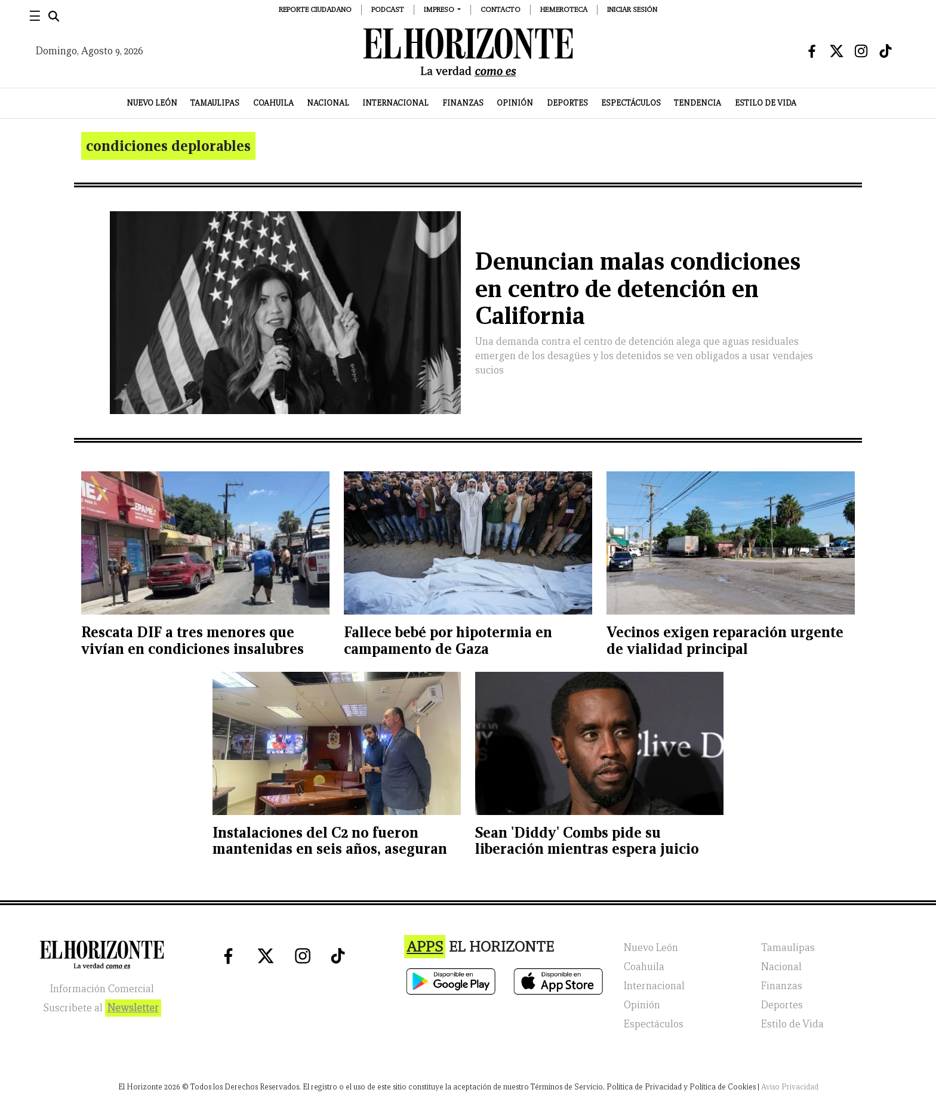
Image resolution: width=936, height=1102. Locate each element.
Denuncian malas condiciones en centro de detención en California (637, 288)
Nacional (328, 102)
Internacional (395, 102)
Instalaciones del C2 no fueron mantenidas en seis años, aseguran (330, 841)
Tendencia (697, 102)
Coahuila (273, 102)
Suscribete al (102, 1008)
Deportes (567, 102)
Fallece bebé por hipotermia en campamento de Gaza (448, 640)
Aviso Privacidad (789, 1086)
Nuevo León (152, 102)
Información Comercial (102, 989)
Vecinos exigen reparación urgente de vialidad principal (724, 640)
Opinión (515, 102)
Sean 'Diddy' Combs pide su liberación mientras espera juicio (587, 841)
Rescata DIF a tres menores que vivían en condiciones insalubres (192, 640)
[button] (442, 9)
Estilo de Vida (765, 102)
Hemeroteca (563, 9)
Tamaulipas (214, 102)
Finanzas (463, 102)
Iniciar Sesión (632, 9)
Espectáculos (631, 102)
